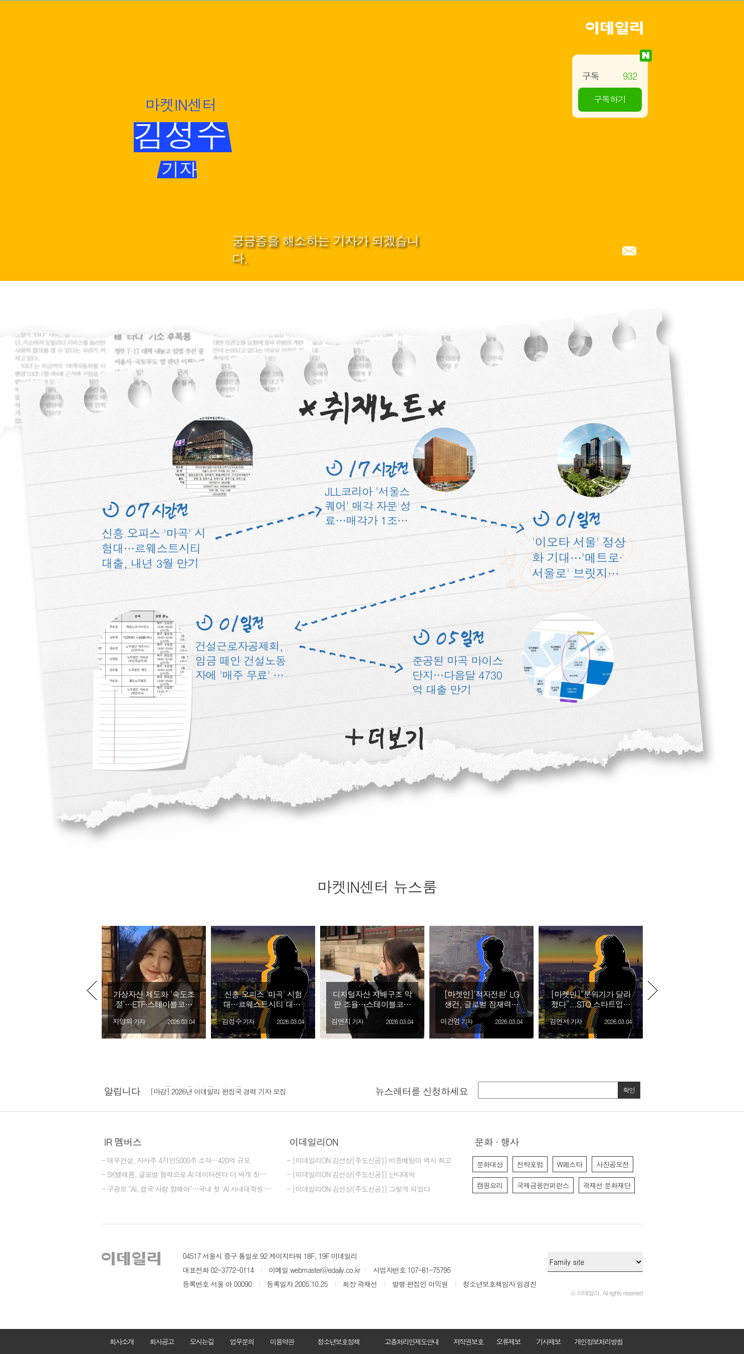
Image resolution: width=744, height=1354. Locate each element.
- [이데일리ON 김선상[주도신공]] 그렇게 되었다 (358, 1189)
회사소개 (122, 1341)
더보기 (384, 739)
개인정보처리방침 (599, 1341)
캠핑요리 (490, 1185)
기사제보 (549, 1341)
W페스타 (570, 1164)
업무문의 (242, 1341)
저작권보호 (468, 1341)
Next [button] (653, 990)
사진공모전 (612, 1164)
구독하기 (610, 99)
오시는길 (202, 1341)
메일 (629, 250)
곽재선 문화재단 (607, 1185)
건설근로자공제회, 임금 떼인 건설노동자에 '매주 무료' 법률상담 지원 (240, 660)
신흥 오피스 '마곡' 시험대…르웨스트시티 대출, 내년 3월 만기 (153, 547)
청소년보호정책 (339, 1341)
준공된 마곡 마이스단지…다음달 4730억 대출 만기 (457, 675)
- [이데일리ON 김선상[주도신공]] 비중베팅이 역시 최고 (369, 1160)
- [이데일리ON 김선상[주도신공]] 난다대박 (351, 1174)
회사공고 (162, 1341)
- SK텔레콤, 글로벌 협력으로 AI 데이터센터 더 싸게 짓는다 (187, 1174)
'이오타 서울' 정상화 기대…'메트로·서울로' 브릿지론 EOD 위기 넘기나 (579, 557)
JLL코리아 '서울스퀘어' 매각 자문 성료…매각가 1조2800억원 (368, 505)
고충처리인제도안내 (412, 1341)
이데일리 (614, 28)
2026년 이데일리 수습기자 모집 (196, 1089)
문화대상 (490, 1164)
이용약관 (282, 1341)
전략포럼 (530, 1164)
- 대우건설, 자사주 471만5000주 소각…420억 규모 (176, 1160)
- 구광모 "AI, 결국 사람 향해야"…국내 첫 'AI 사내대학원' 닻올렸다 (187, 1189)
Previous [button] (92, 990)
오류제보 (509, 1341)
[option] (154, 982)
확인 (629, 1090)
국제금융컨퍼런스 (543, 1185)
